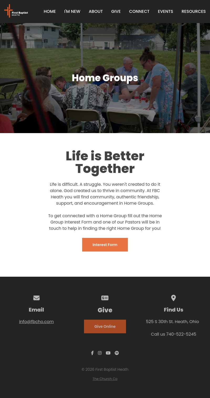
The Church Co (105, 379)
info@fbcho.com (36, 322)
